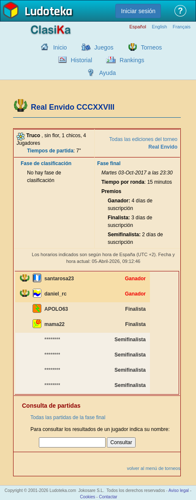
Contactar (108, 496)
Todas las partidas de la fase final (67, 417)
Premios (111, 191)
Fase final (108, 163)
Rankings (132, 60)
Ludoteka (48, 12)
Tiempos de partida (50, 151)
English (159, 27)
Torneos (151, 47)
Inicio (60, 47)
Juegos (103, 47)
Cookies (87, 496)
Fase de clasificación (46, 163)
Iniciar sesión (138, 11)
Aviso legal (179, 490)
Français (182, 27)
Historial (82, 60)
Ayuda (107, 72)
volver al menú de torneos (153, 468)
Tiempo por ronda (122, 182)
